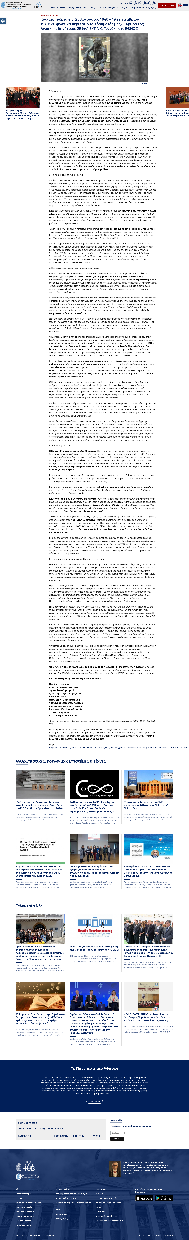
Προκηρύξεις (149, 7)
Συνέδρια (101, 7)
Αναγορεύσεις (74, 7)
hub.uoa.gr (140, 1192)
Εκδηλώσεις (89, 7)
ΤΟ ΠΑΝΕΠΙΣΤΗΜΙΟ (167, 5)
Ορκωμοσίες (135, 7)
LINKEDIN (78, 1136)
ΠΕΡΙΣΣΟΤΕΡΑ (94, 1101)
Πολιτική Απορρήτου (146, 1235)
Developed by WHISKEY (165, 1235)
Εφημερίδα (123, 3)
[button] (3, 21)
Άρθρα (123, 7)
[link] (131, 3)
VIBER (96, 1136)
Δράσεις (61, 7)
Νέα (53, 7)
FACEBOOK (24, 1136)
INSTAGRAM (61, 1136)
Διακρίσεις (113, 7)
